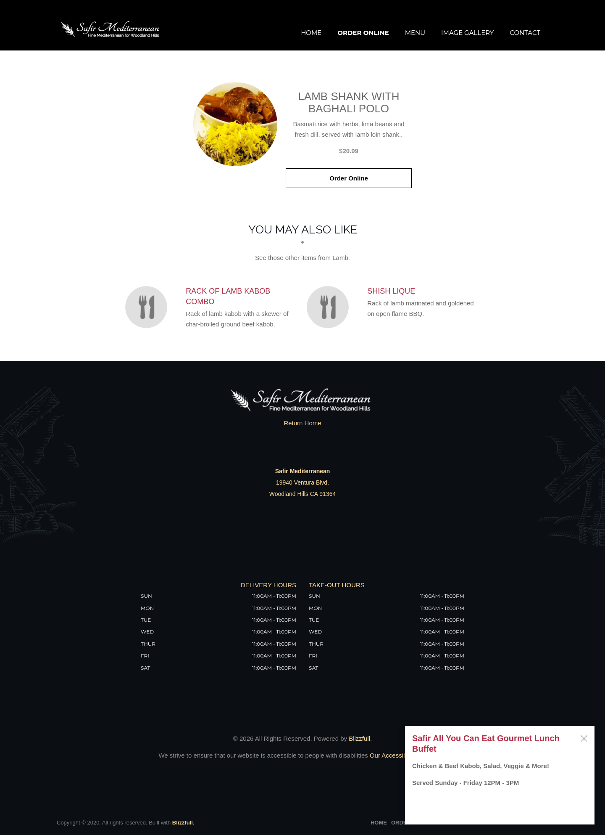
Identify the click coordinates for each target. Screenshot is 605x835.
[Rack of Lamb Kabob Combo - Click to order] (148, 307)
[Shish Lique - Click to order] (330, 307)
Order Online (363, 33)
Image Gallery (467, 33)
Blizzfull (359, 738)
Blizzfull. (183, 822)
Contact (525, 33)
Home (311, 33)
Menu (415, 33)
